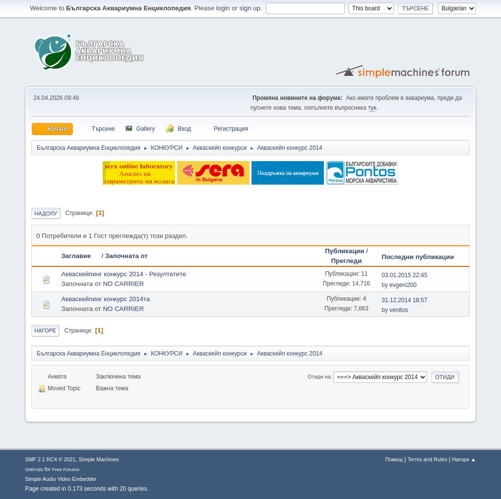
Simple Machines (99, 459)
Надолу (45, 213)
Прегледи (346, 260)
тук (372, 107)
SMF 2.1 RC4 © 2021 (50, 459)
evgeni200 (402, 285)
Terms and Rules (427, 459)
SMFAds (34, 469)
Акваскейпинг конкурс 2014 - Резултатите (123, 274)
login (223, 8)
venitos (398, 310)
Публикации (344, 251)
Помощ (394, 459)
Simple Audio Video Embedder (60, 479)
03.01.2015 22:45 (404, 275)
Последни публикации (418, 257)
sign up (249, 8)
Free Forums (65, 469)
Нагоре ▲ (464, 459)
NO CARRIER (123, 283)
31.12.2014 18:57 (404, 300)
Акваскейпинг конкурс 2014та (105, 299)
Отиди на (319, 377)
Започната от (126, 256)
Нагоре (45, 330)
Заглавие (80, 256)
